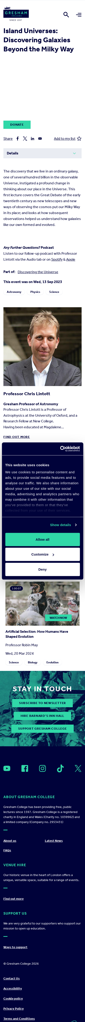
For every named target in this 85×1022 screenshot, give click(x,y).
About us (9, 841)
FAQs (7, 850)
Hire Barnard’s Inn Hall (42, 716)
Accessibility (12, 988)
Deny (42, 569)
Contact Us (11, 978)
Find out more (16, 437)
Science (54, 292)
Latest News (54, 841)
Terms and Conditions (19, 1019)
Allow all (42, 539)
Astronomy (14, 292)
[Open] (6, 768)
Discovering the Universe (38, 272)
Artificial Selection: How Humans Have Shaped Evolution (36, 634)
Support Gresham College (42, 729)
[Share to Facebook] (17, 138)
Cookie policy (13, 999)
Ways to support (15, 947)
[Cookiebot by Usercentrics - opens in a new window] (60, 449)
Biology (32, 662)
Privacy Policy (13, 1009)
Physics (35, 292)
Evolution (52, 662)
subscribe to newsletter (42, 703)
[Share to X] (25, 138)
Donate (17, 125)
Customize (42, 554)
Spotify (57, 259)
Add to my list (68, 138)
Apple (70, 259)
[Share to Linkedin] (32, 138)
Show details (60, 525)
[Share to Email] (40, 138)
